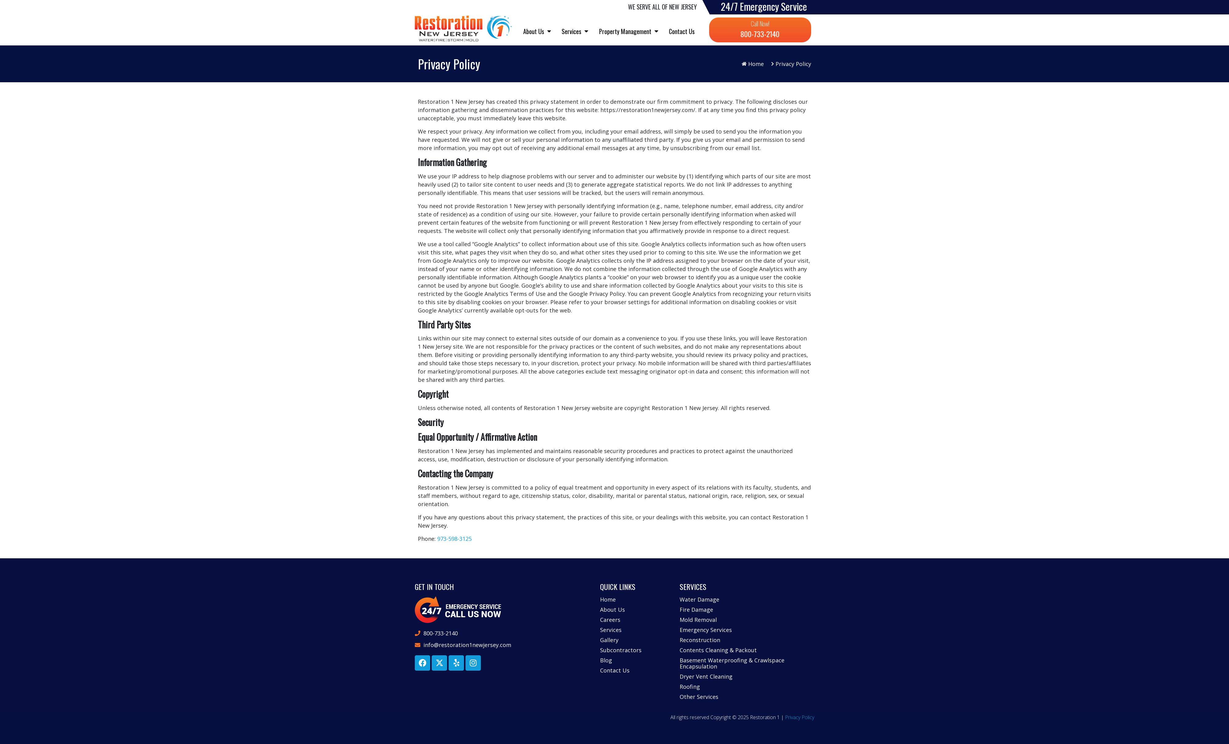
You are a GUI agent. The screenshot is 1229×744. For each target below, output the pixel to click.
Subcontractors (621, 650)
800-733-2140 (759, 33)
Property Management (628, 31)
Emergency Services (706, 630)
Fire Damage (696, 609)
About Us (537, 31)
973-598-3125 (454, 538)
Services (575, 31)
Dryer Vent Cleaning (706, 676)
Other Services (699, 697)
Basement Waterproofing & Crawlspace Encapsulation (732, 663)
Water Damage (699, 599)
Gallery (609, 640)
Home (608, 599)
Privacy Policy (799, 717)
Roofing (690, 687)
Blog (606, 660)
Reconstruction (700, 640)
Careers (610, 620)
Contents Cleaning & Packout (718, 650)
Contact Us (682, 31)
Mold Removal (698, 620)
